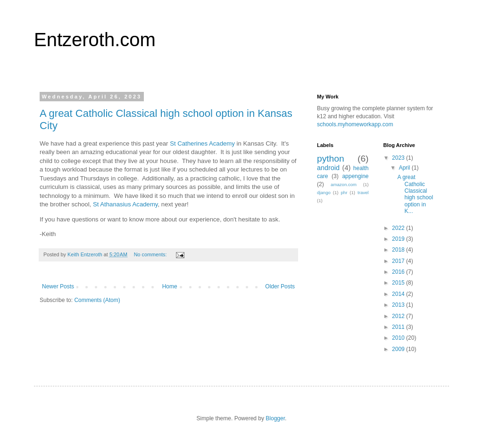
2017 (399, 261)
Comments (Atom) (97, 300)
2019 (399, 239)
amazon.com (344, 184)
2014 (399, 294)
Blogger (275, 418)
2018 (399, 249)
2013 (399, 305)
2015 (399, 282)
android (328, 168)
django (324, 192)
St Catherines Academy (202, 143)
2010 (399, 338)
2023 (399, 158)
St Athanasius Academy (125, 204)
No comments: (151, 254)
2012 (399, 316)
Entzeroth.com (95, 39)
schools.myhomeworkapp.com (355, 124)
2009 (399, 349)
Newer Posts (58, 286)
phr (344, 192)
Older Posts (280, 286)
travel (363, 192)
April (405, 167)
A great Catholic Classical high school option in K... (415, 194)
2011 (399, 327)
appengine (355, 176)
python (330, 158)
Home (169, 286)
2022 (399, 228)
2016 (399, 272)
